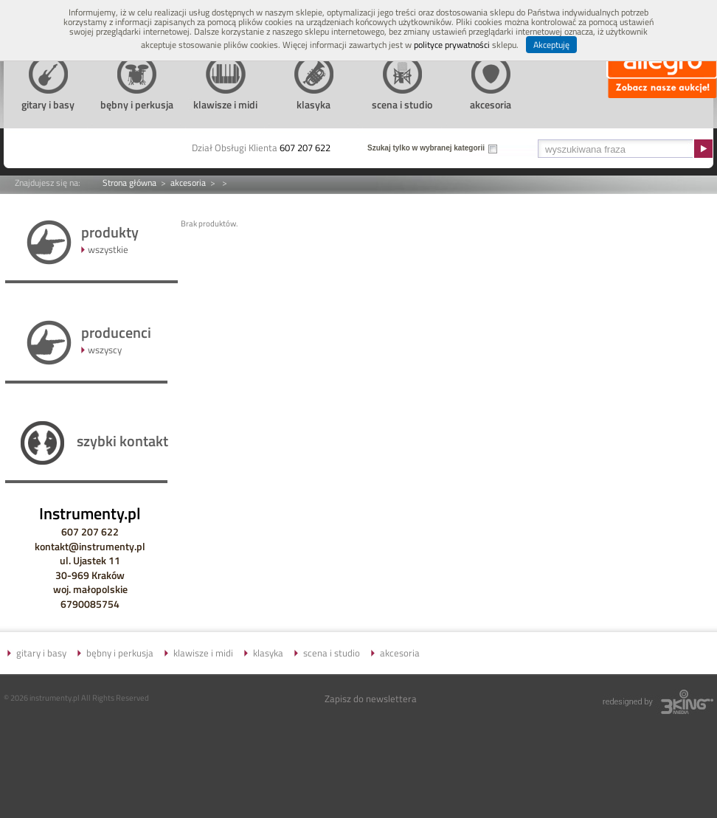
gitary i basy (41, 652)
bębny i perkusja (119, 652)
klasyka (268, 652)
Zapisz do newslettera (371, 698)
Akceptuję (551, 45)
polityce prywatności (452, 45)
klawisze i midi (203, 652)
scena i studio (331, 652)
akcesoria (188, 183)
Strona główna (129, 183)
